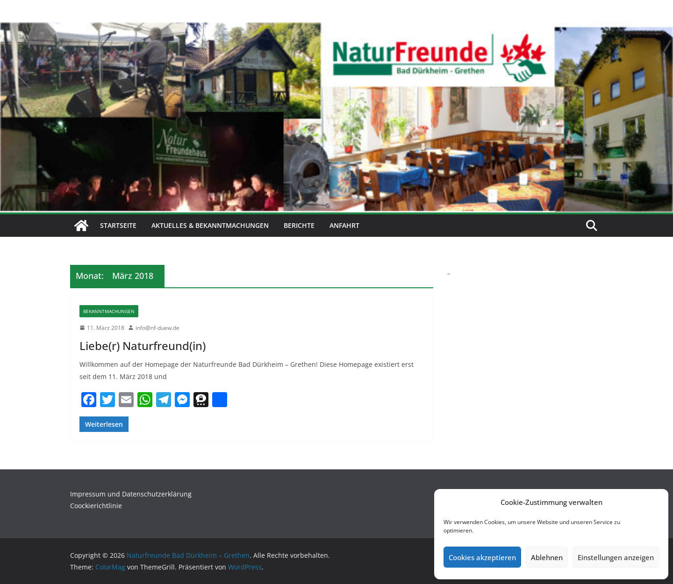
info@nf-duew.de (157, 328)
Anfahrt (344, 225)
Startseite (118, 225)
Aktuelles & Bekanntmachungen (210, 225)
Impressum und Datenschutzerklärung (131, 493)
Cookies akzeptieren (482, 557)
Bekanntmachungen (109, 311)
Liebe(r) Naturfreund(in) (142, 345)
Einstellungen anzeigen (616, 557)
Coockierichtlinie (96, 505)
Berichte (299, 225)
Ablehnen (547, 557)
